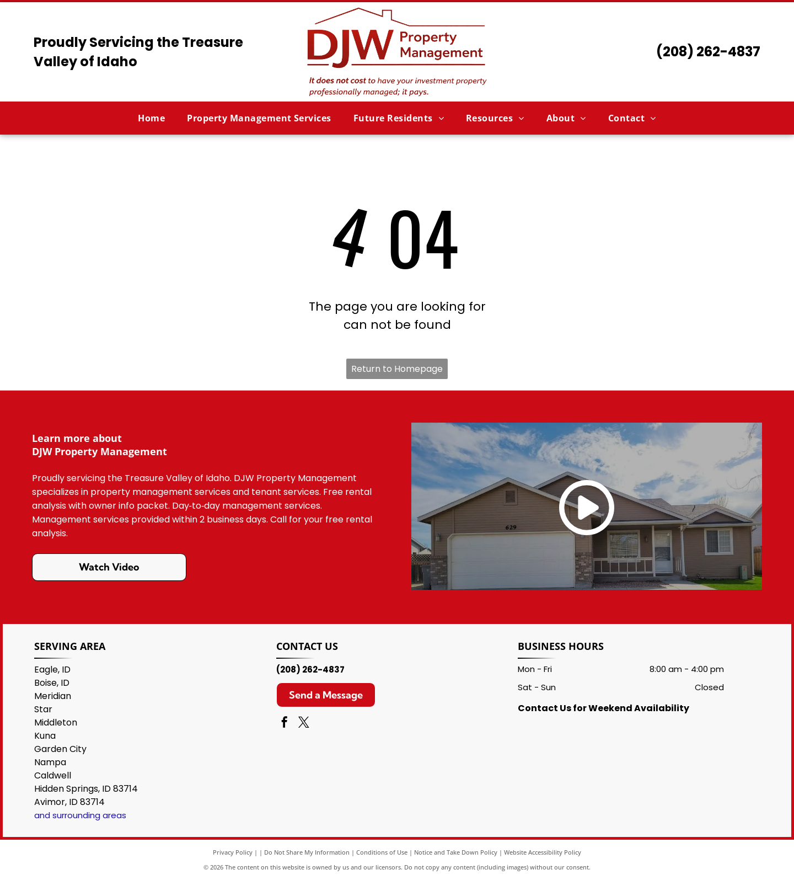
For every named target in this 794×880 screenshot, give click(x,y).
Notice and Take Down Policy (455, 852)
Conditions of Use (381, 852)
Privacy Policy (233, 852)
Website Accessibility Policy (542, 852)
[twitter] (304, 723)
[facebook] (284, 723)
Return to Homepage (397, 368)
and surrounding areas (80, 815)
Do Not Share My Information (307, 852)
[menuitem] (151, 118)
